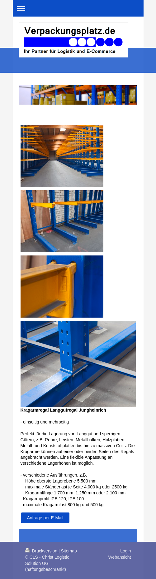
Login (125, 550)
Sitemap (69, 550)
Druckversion (42, 550)
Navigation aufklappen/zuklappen (78, 8)
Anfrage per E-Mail (45, 517)
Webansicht (119, 557)
